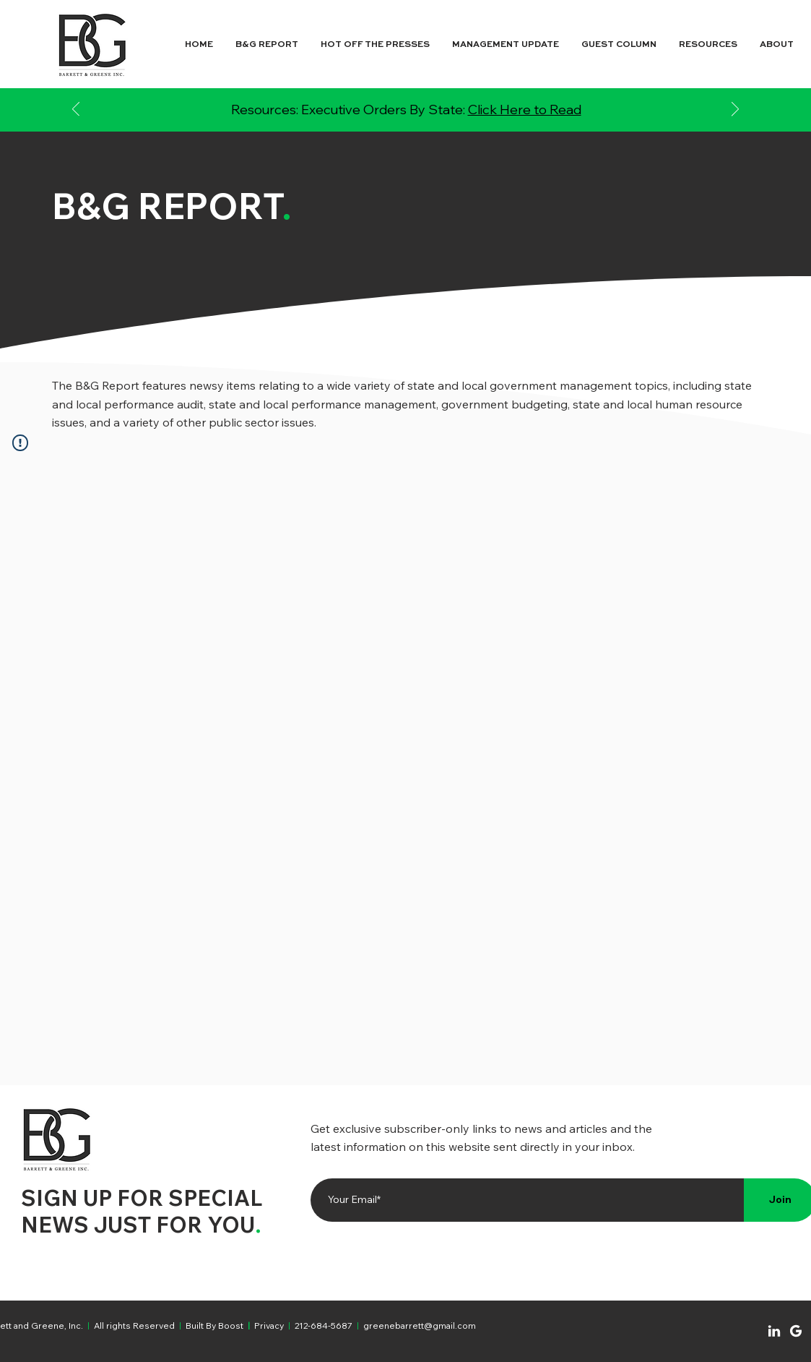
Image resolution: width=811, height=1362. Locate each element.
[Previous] (75, 110)
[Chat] (774, 1331)
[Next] (735, 110)
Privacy (269, 1325)
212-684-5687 (323, 1325)
